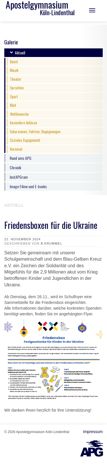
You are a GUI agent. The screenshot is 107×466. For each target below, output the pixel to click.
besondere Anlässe (23, 122)
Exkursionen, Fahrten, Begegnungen (35, 131)
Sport (14, 96)
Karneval (16, 149)
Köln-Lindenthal (57, 12)
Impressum (93, 431)
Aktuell (20, 53)
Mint (13, 105)
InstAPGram (19, 177)
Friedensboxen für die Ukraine (50, 225)
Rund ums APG (20, 158)
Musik (14, 70)
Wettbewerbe (19, 114)
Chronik (15, 167)
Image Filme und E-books (28, 186)
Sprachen (17, 88)
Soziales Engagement (25, 140)
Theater (15, 79)
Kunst (14, 61)
